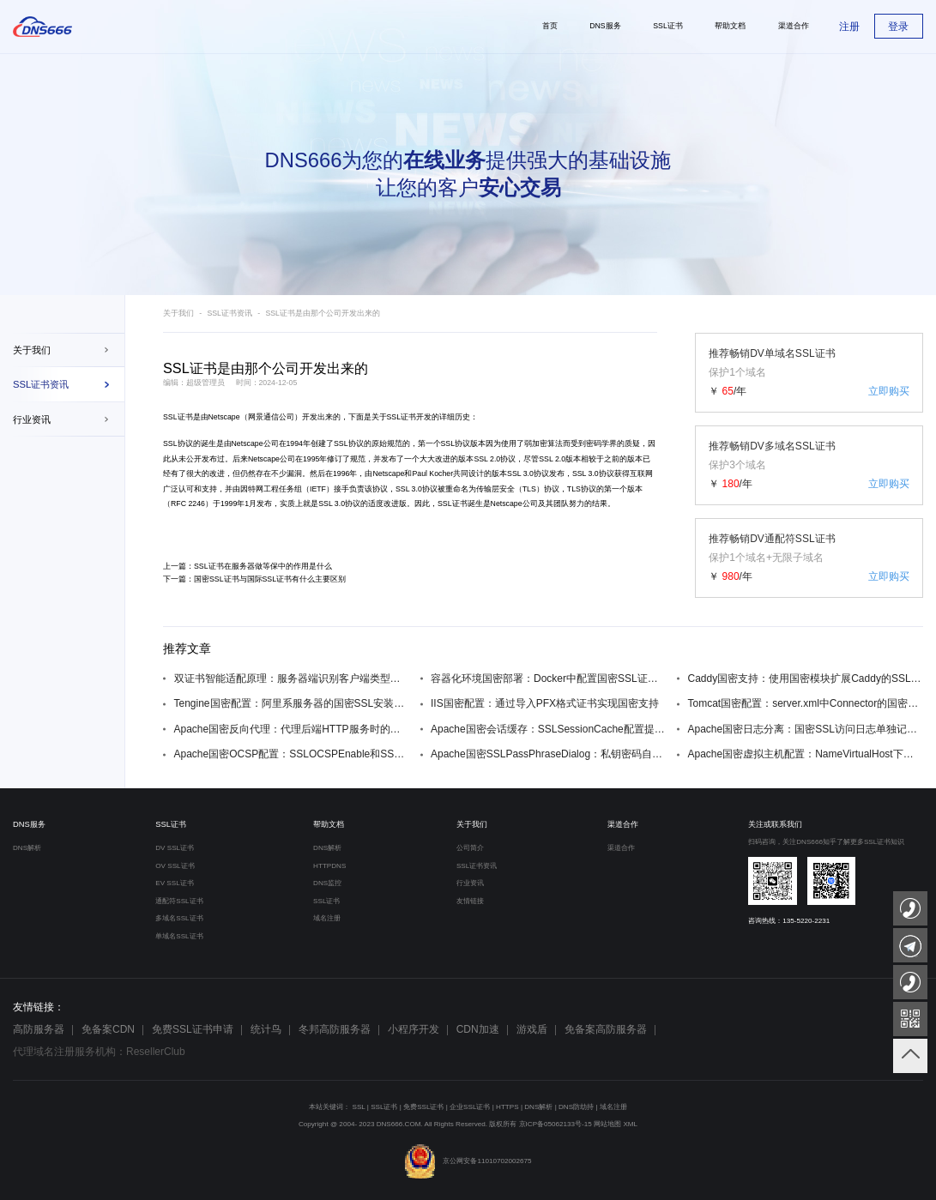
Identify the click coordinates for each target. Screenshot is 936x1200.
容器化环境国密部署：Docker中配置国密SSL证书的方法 (549, 678)
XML (630, 1124)
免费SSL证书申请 (192, 1029)
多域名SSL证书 (178, 918)
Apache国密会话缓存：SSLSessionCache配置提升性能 (549, 729)
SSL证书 (178, 417)
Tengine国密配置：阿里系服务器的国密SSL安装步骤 (292, 703)
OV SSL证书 (174, 866)
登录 (898, 27)
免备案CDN (108, 1029)
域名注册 (327, 918)
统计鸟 (266, 1029)
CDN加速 (477, 1029)
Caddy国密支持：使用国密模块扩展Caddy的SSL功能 (806, 678)
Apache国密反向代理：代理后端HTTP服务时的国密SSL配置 (292, 729)
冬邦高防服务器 (335, 1029)
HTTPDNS (329, 866)
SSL (359, 1107)
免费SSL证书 (423, 1107)
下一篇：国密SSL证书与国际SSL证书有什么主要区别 (254, 579)
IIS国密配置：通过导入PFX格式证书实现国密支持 (545, 703)
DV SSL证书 (174, 848)
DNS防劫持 (576, 1107)
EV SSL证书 (174, 883)
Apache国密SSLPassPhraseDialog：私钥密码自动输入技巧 (549, 754)
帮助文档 (328, 824)
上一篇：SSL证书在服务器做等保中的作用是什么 (247, 566)
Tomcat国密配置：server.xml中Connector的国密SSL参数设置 (806, 703)
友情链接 (470, 901)
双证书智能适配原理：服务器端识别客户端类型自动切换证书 (292, 678)
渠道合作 (622, 824)
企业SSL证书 (470, 1107)
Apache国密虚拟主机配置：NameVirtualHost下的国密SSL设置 (806, 754)
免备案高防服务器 (606, 1029)
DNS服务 (29, 824)
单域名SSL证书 (178, 936)
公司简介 (470, 848)
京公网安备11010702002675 (467, 1161)
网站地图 (607, 1124)
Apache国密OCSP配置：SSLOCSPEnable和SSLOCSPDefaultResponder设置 (292, 754)
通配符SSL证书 (178, 901)
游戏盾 (531, 1029)
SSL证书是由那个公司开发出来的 (322, 313)
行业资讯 (32, 419)
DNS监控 (327, 883)
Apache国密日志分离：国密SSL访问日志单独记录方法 (806, 729)
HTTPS (507, 1107)
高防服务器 (38, 1029)
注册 (849, 27)
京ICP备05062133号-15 (555, 1124)
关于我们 (32, 350)
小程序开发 (413, 1029)
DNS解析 (27, 848)
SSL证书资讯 (41, 384)
